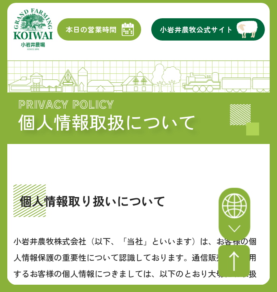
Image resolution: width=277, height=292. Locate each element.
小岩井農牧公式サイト (196, 33)
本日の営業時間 (91, 33)
